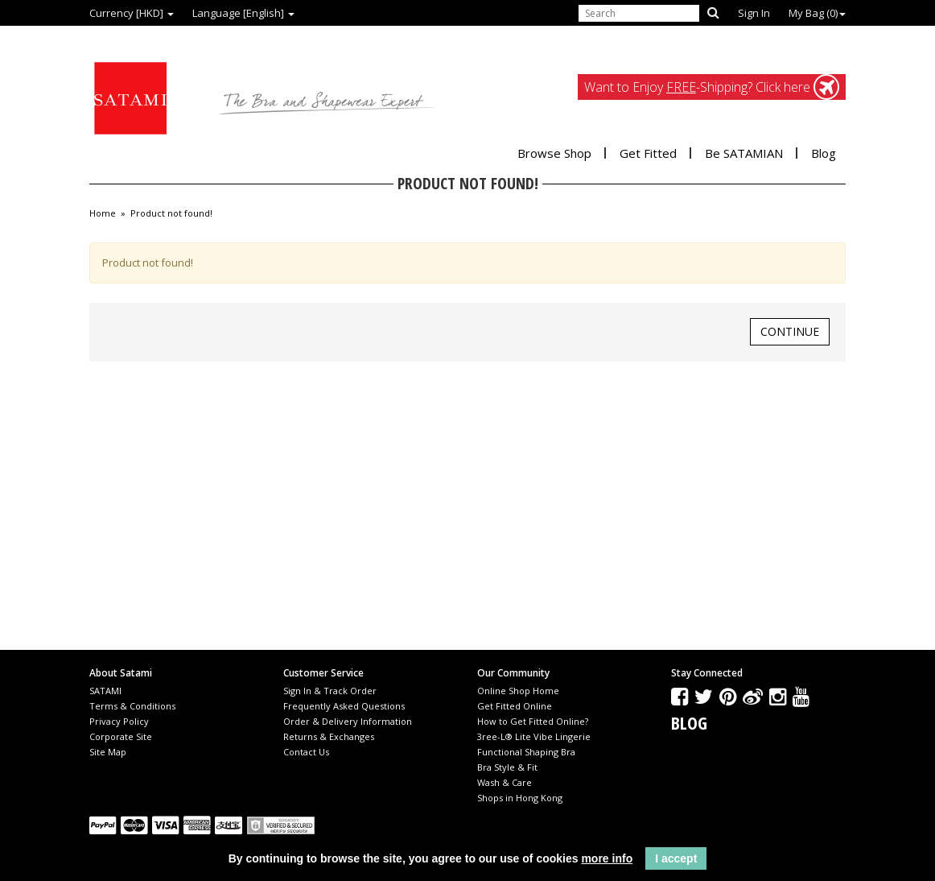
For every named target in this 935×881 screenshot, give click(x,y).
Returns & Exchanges (328, 736)
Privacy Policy (119, 721)
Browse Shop (554, 153)
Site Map (107, 752)
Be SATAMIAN (744, 153)
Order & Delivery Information (347, 721)
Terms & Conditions (132, 706)
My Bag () (817, 13)
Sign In (754, 13)
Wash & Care (504, 782)
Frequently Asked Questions (344, 706)
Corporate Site (120, 736)
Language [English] (243, 13)
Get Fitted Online (514, 706)
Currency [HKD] (131, 13)
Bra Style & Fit (507, 767)
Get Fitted (648, 153)
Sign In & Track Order (330, 691)
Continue (789, 331)
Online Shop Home (518, 691)
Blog (823, 153)
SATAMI (105, 691)
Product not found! (171, 213)
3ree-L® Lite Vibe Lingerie (534, 736)
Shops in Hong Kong (519, 798)
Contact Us (306, 752)
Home (102, 213)
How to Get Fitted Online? (532, 721)
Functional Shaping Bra (526, 752)
